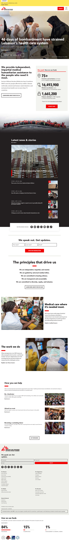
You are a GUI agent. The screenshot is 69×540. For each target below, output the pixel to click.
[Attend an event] (35, 413)
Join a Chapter (38, 479)
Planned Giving (4, 482)
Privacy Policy (3, 501)
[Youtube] (15, 467)
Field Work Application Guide (40, 493)
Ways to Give (3, 478)
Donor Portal (3, 474)
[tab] (41, 70)
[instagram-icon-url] (41, 227)
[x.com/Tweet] (9, 467)
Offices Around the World (6, 491)
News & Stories (4, 490)
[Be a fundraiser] (35, 399)
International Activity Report (56, 101)
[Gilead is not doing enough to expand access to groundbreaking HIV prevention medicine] (34, 204)
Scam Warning (4, 502)
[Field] (17, 460)
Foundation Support (5, 484)
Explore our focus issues (7, 362)
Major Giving (3, 479)
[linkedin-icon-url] (48, 227)
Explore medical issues (51, 323)
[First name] (18, 244)
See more (13, 142)
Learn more (4, 4)
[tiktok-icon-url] (51, 227)
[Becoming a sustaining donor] (35, 428)
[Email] (47, 244)
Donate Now (51, 106)
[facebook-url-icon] (31, 227)
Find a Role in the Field (39, 491)
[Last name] (31, 244)
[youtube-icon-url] (44, 227)
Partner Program (4, 481)
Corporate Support (4, 485)
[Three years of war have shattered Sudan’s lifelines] (34, 185)
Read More (4, 50)
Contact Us (3, 499)
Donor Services (4, 473)
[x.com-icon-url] (38, 227)
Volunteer (37, 478)
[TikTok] (21, 467)
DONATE (61, 8)
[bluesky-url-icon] (35, 227)
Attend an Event (38, 476)
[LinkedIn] (18, 467)
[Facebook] (2, 467)
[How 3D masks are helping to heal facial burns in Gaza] (34, 194)
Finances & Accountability (6, 476)
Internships (37, 495)
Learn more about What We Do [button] (11, 95)
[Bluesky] (5, 467)
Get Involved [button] (34, 438)
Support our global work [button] (12, 55)
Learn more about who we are (34, 287)
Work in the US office (39, 490)
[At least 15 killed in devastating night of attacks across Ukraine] (34, 161)
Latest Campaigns (38, 473)
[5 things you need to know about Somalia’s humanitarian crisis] (34, 214)
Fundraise (37, 474)
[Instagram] (12, 467)
